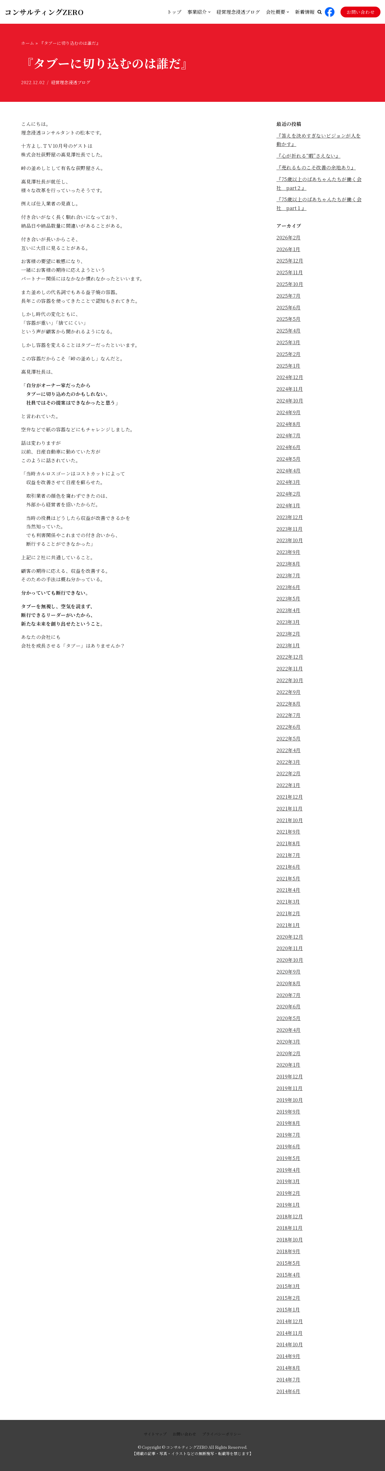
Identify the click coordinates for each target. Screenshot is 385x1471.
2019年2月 (288, 1193)
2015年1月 (288, 1309)
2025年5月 (288, 318)
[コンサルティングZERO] (44, 11)
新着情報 (304, 11)
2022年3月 (288, 761)
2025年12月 (289, 260)
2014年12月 (289, 1321)
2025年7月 (288, 295)
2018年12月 (289, 1216)
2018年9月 (288, 1251)
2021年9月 (288, 831)
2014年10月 (289, 1344)
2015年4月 (288, 1274)
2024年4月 (288, 470)
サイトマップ (155, 1434)
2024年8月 (288, 424)
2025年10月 (289, 284)
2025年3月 (288, 342)
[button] (319, 12)
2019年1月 (288, 1204)
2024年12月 (289, 377)
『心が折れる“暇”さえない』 (308, 155)
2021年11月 (289, 808)
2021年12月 (289, 796)
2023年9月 (288, 552)
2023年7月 (288, 575)
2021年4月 (288, 889)
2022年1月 (288, 785)
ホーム (27, 43)
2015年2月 (288, 1297)
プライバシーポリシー (221, 1434)
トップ (174, 11)
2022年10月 (289, 680)
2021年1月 (288, 925)
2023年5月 (288, 598)
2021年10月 (289, 820)
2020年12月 (289, 936)
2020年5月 (288, 1018)
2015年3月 (288, 1286)
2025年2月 (288, 354)
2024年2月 (288, 493)
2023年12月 (289, 517)
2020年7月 (288, 995)
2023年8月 (288, 563)
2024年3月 (288, 482)
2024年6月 (288, 447)
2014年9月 (288, 1356)
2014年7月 (288, 1379)
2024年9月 (288, 412)
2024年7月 (288, 435)
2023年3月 (288, 621)
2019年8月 (288, 1123)
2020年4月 (288, 1029)
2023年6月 (288, 587)
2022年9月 (288, 691)
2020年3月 (288, 1041)
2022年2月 (288, 773)
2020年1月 (288, 1064)
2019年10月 (289, 1099)
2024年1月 (288, 505)
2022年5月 (288, 738)
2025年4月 (288, 330)
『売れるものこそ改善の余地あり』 (316, 167)
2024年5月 (288, 458)
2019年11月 (289, 1088)
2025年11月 (289, 272)
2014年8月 (288, 1367)
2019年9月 (288, 1111)
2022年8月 (288, 703)
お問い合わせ (360, 12)
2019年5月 (288, 1158)
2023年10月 (289, 540)
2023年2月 (288, 633)
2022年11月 (289, 668)
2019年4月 (288, 1169)
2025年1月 (288, 365)
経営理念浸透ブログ (238, 11)
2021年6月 (288, 866)
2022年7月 (288, 715)
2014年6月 (288, 1391)
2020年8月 (288, 983)
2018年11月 (289, 1227)
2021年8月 (288, 843)
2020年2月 (288, 1053)
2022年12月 (289, 656)
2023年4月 (288, 610)
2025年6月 (288, 307)
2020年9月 (288, 971)
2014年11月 (289, 1333)
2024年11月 (289, 388)
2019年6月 (288, 1146)
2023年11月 (289, 528)
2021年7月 (288, 855)
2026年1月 (288, 249)
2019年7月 (288, 1134)
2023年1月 (288, 645)
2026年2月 (288, 237)
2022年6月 (288, 726)
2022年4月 (288, 750)
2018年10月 (289, 1239)
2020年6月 (288, 1006)
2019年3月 (288, 1181)
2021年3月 (288, 901)
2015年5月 (288, 1263)
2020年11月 (289, 948)
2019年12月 (289, 1076)
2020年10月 (289, 959)
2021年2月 (288, 913)
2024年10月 (289, 400)
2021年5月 (288, 878)
